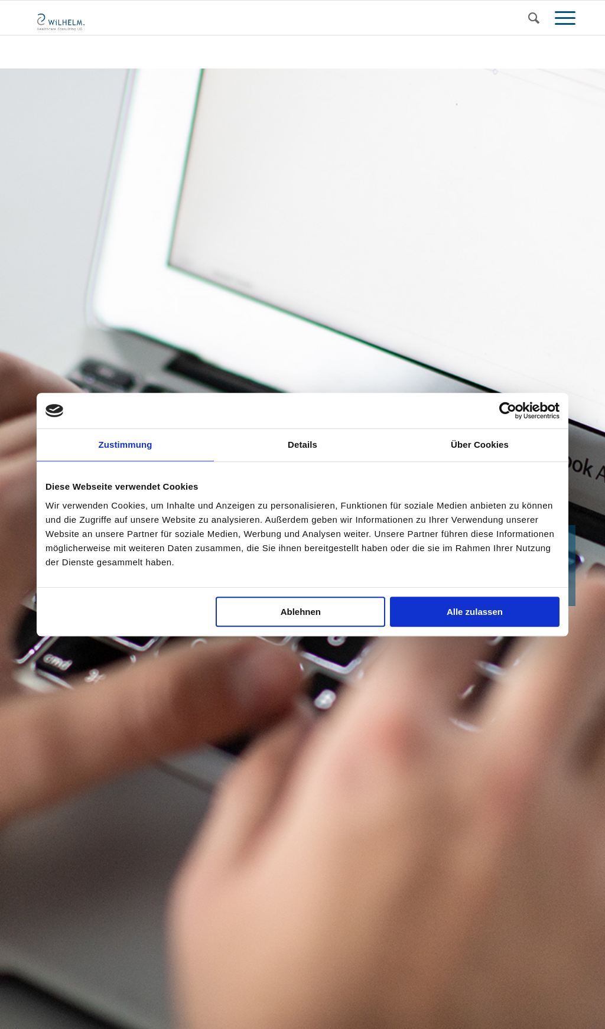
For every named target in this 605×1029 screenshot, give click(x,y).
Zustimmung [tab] (125, 444)
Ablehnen (301, 612)
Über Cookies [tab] (480, 444)
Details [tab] (302, 444)
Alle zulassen (475, 612)
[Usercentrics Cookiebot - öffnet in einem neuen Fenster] (508, 410)
